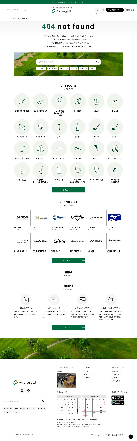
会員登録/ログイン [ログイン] (116, 10)
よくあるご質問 (116, 377)
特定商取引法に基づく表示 (114, 437)
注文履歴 (87, 380)
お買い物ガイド (116, 373)
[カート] (102, 10)
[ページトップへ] (131, 436)
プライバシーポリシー (96, 437)
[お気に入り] (97, 10)
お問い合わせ (115, 383)
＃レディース (65, 69)
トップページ (7, 18)
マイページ (87, 373)
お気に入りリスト (89, 377)
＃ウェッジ (86, 69)
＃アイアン (76, 69)
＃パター (95, 69)
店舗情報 (129, 10)
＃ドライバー (41, 69)
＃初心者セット (53, 69)
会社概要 (114, 380)
